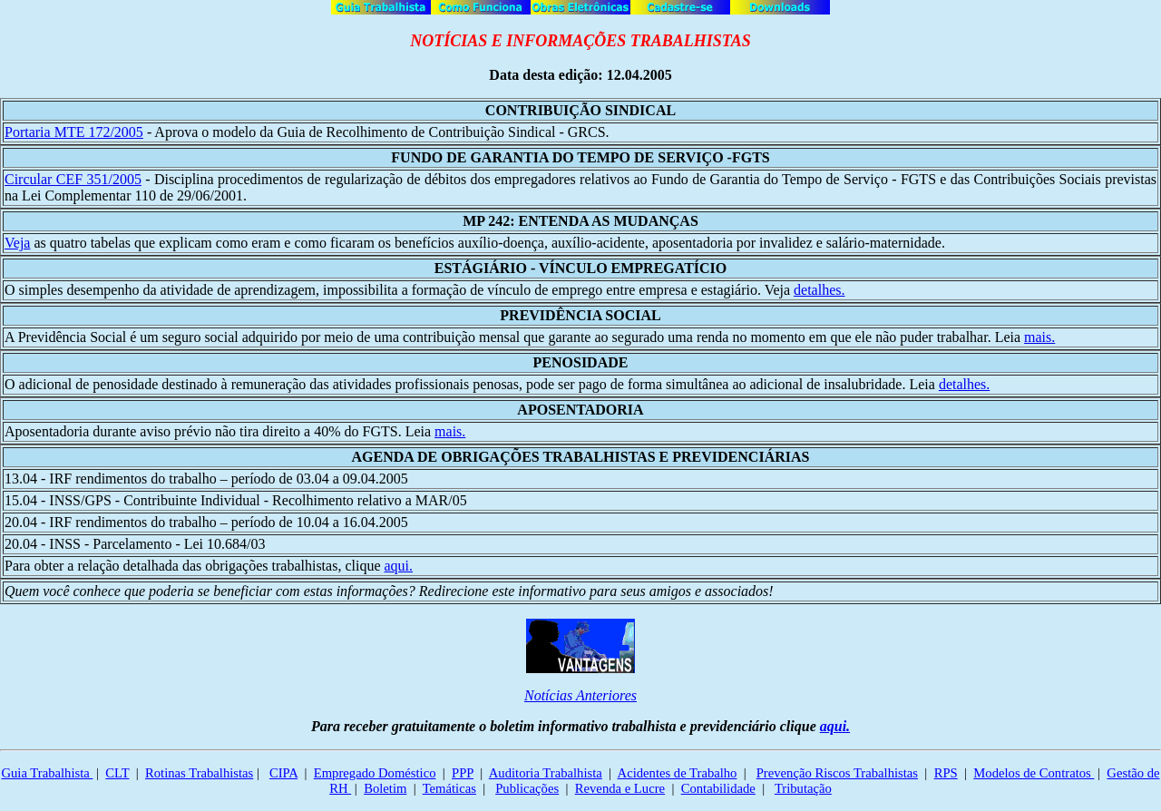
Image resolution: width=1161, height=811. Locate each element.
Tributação (803, 788)
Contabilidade (718, 788)
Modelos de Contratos (1033, 773)
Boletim (385, 788)
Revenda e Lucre (620, 788)
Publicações (527, 788)
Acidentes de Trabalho (677, 773)
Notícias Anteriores (580, 695)
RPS (946, 773)
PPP (462, 773)
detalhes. (819, 290)
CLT (117, 773)
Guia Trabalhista (47, 773)
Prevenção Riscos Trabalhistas (837, 773)
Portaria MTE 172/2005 (74, 132)
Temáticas (449, 788)
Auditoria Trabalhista (545, 773)
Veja (17, 242)
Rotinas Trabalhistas (199, 773)
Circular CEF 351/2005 (73, 179)
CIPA (283, 773)
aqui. (398, 565)
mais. (1039, 337)
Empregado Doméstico (375, 773)
